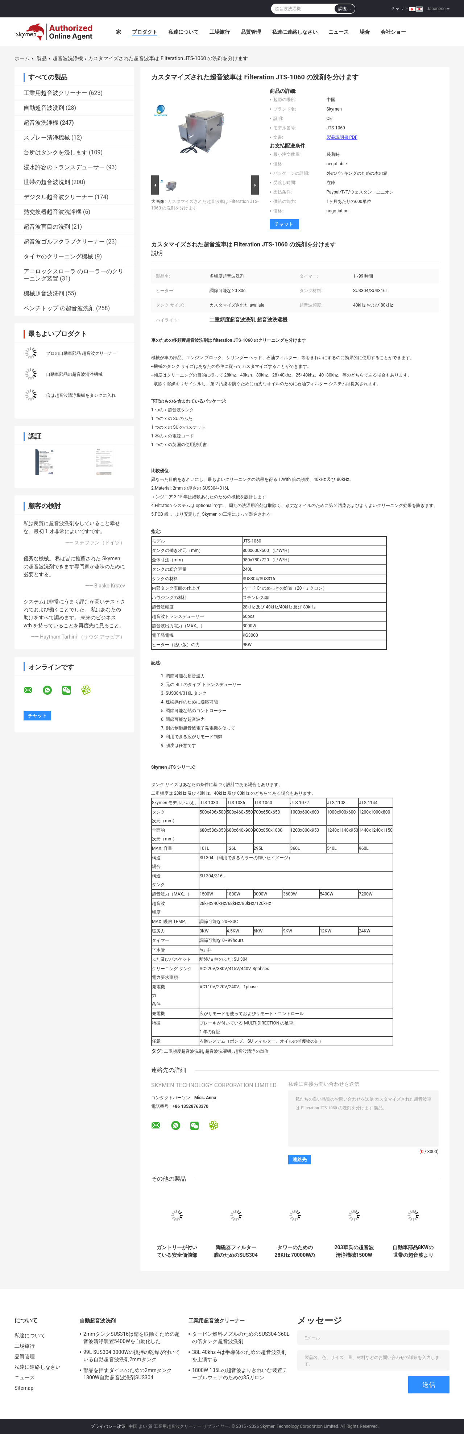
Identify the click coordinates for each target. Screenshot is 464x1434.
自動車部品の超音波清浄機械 (74, 374)
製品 (42, 58)
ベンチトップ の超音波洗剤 (59, 308)
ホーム (22, 58)
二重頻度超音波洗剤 (183, 1051)
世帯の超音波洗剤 (47, 182)
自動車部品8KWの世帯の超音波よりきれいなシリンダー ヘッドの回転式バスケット (413, 1251)
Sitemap (23, 1388)
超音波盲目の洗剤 (47, 226)
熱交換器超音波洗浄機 (53, 211)
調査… (344, 8)
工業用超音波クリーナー (55, 93)
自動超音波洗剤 (44, 107)
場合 (365, 32)
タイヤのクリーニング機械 (58, 256)
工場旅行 (220, 32)
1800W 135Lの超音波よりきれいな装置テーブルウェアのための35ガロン (239, 1373)
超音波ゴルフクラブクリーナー (64, 241)
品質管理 (251, 32)
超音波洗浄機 (68, 58)
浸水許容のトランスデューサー (64, 167)
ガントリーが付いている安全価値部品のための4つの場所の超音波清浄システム (176, 1251)
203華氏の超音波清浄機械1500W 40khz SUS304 (353, 1251)
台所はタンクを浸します (55, 152)
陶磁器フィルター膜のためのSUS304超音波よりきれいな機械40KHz (236, 1251)
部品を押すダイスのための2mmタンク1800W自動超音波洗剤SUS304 (127, 1373)
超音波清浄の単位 (251, 1051)
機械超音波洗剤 (44, 293)
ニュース (338, 32)
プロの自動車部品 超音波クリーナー (81, 353)
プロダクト (144, 32)
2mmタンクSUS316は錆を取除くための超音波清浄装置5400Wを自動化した (131, 1337)
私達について (183, 32)
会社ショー (393, 32)
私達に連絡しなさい (295, 32)
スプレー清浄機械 (47, 137)
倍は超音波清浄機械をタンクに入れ (81, 395)
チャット (400, 8)
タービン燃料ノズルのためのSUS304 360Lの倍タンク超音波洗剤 (240, 1337)
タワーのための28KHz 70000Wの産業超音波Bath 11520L (295, 1251)
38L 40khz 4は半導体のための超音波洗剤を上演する (239, 1355)
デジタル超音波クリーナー (58, 197)
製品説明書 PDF (342, 137)
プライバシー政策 (108, 1426)
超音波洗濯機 (218, 1051)
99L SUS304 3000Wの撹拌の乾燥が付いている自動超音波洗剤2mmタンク (131, 1355)
